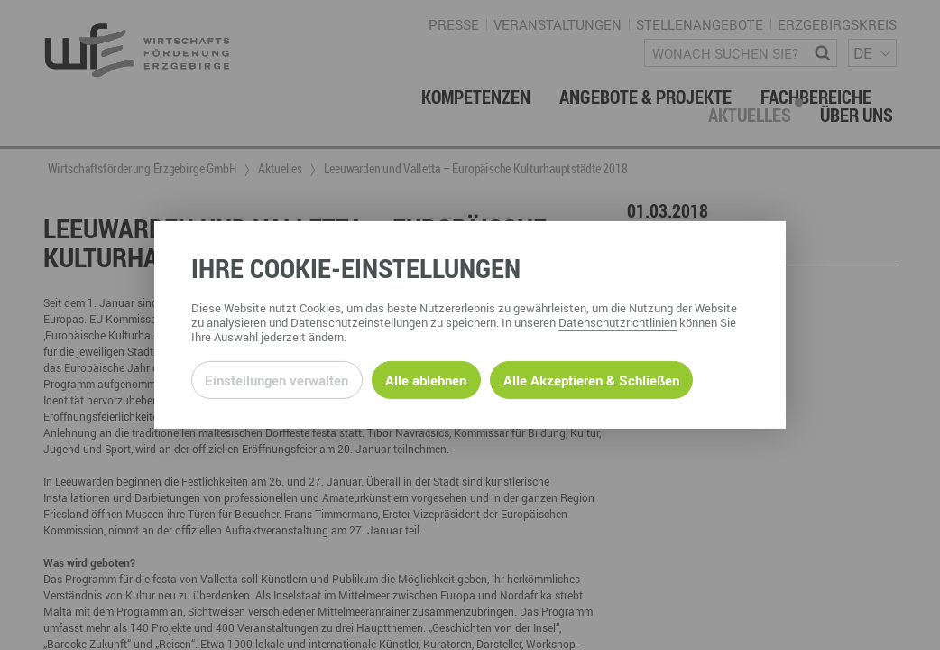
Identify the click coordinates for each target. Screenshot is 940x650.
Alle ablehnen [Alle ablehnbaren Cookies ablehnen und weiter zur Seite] (425, 380)
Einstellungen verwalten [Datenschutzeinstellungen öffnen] (276, 380)
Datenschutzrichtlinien (617, 322)
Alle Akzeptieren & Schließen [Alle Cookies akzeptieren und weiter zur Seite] (591, 380)
